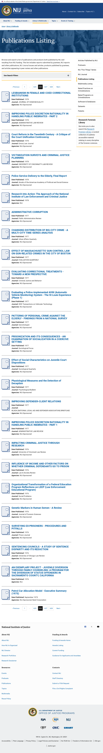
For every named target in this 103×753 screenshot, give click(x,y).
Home (3, 26)
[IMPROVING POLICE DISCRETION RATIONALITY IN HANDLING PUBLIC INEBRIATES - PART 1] (6, 431)
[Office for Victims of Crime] (56, 729)
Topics (4, 688)
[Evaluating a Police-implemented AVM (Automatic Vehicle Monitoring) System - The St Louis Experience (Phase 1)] (6, 301)
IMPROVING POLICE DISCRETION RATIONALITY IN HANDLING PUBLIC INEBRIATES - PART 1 (40, 423)
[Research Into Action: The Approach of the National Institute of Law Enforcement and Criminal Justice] (6, 202)
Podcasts (5, 678)
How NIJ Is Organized (9, 645)
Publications (6, 683)
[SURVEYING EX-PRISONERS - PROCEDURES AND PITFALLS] (6, 534)
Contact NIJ (56, 673)
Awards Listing (57, 645)
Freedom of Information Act (82, 741)
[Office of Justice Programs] (7, 11)
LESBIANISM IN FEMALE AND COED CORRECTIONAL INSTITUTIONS (41, 94)
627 (46, 87)
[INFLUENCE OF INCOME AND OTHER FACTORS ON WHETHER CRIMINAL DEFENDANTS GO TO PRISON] (6, 472)
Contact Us (72, 11)
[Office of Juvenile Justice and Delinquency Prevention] (43, 729)
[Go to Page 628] (51, 87)
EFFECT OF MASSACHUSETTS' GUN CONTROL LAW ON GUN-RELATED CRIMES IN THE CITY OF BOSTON (41, 252)
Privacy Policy (31, 741)
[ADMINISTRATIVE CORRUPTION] (6, 220)
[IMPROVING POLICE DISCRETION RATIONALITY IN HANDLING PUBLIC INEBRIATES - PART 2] (6, 122)
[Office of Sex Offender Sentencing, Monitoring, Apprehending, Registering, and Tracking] (68, 729)
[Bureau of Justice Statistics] (55, 722)
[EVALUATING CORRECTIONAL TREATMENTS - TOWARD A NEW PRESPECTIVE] (6, 280)
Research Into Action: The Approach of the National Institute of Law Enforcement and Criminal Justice (40, 195)
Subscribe (80, 11)
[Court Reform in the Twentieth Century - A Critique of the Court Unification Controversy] (6, 143)
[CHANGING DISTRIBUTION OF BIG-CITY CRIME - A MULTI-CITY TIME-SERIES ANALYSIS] (6, 238)
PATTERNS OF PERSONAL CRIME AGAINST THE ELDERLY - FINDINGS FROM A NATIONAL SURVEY (39, 317)
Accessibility (6, 741)
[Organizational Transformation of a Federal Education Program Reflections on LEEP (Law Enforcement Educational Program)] (6, 493)
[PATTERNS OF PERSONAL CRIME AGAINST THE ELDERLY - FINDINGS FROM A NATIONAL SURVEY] (6, 324)
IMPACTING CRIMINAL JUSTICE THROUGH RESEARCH (36, 444)
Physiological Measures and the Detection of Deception (36, 382)
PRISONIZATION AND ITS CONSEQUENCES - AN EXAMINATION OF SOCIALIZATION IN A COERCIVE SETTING (40, 339)
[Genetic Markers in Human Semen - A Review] (6, 516)
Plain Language (18, 741)
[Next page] (60, 87)
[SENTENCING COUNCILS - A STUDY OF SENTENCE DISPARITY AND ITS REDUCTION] (6, 555)
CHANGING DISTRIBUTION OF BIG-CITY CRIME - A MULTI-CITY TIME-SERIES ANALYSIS (40, 231)
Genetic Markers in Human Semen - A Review (37, 507)
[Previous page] (14, 87)
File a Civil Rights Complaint (62, 688)
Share (97, 13)
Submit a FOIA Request (60, 683)
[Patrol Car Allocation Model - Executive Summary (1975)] (6, 599)
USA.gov (97, 741)
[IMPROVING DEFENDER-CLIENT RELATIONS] (6, 410)
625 (35, 87)
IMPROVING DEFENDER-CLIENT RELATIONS (36, 401)
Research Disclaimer (9, 661)
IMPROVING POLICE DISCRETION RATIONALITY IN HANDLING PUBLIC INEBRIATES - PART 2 (40, 115)
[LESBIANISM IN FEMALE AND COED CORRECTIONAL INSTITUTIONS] (6, 101)
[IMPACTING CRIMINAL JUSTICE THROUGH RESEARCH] (6, 451)
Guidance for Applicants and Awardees (66, 656)
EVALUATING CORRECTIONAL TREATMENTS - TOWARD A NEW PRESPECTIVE (38, 273)
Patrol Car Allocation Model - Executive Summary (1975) (39, 592)
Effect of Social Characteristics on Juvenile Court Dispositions (39, 361)
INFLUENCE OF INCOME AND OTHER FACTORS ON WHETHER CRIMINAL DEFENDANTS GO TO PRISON (40, 465)
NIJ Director (6, 650)
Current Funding (58, 650)
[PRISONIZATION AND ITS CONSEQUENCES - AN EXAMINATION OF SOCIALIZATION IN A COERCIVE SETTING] (6, 345)
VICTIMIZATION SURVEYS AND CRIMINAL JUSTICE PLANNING (40, 156)
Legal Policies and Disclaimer (48, 741)
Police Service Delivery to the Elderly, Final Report (39, 175)
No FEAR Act (65, 741)
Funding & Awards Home (61, 640)
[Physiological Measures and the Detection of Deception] (6, 389)
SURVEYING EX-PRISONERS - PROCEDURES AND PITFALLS (39, 527)
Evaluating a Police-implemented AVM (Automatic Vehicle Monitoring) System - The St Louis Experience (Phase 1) (41, 295)
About (64, 11)
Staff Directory (57, 678)
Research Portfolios (9, 656)
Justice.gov (52, 746)
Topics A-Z (89, 11)
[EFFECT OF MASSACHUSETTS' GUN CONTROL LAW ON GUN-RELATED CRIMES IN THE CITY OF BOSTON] (6, 259)
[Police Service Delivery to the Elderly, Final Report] (6, 184)
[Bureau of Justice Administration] (43, 721)
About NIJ (5, 640)
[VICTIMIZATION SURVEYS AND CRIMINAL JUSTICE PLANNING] (6, 163)
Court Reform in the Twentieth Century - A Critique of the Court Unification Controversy (41, 136)
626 (41, 87)
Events (4, 673)
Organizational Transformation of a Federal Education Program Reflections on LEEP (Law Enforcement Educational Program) (41, 487)
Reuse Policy (6, 699)
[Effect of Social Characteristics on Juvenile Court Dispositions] (6, 368)
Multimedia (6, 694)
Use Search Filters (11, 75)
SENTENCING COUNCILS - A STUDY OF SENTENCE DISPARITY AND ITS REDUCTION (40, 548)
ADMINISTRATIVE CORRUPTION (30, 212)
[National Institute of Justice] (68, 721)
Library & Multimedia (12, 26)
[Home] (22, 10)
